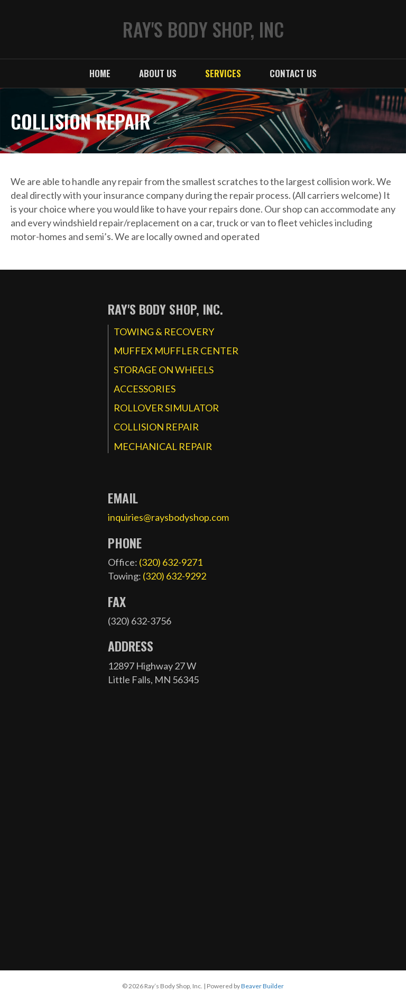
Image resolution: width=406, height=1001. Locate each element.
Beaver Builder (262, 986)
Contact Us (293, 73)
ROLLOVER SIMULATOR (166, 408)
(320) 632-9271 (170, 562)
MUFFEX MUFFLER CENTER (176, 350)
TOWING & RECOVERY (164, 331)
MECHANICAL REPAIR (163, 446)
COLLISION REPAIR (156, 427)
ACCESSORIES (145, 388)
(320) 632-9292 (174, 576)
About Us (158, 73)
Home (99, 73)
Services (223, 73)
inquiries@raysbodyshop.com (168, 517)
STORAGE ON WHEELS (164, 369)
